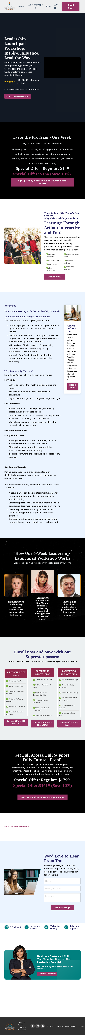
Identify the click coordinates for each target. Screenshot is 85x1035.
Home (21, 6)
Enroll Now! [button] (71, 6)
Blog (48, 6)
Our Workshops (35, 6)
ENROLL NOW (72, 386)
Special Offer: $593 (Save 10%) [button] (42, 723)
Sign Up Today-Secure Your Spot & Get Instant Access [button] (42, 182)
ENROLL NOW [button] (54, 276)
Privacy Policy (21, 1023)
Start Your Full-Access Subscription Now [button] (42, 797)
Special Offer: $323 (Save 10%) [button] (16, 722)
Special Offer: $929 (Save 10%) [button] (69, 723)
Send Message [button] (62, 907)
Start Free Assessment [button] (17, 96)
